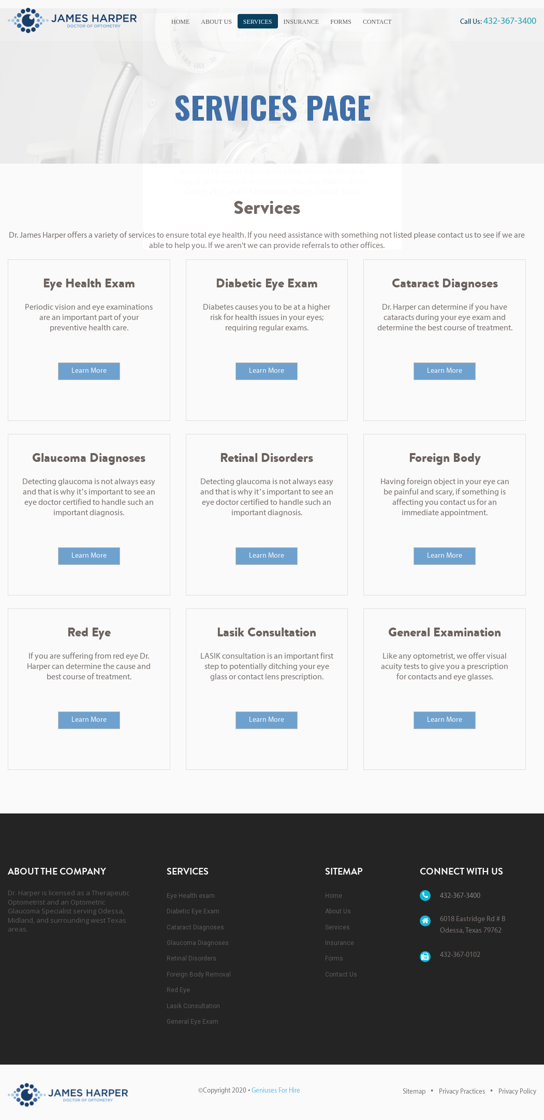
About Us (216, 21)
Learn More (89, 363)
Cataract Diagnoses (195, 919)
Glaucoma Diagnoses (198, 935)
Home (180, 21)
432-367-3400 (509, 21)
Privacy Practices (462, 1084)
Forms (340, 21)
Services (257, 21)
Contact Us (341, 966)
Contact (377, 21)
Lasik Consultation (193, 998)
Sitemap (414, 1084)
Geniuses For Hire (276, 1083)
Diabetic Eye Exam (193, 904)
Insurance (301, 21)
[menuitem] (180, 20)
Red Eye (178, 982)
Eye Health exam (191, 888)
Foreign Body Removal (199, 966)
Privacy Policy (517, 1084)
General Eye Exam (192, 1013)
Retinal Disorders (191, 951)
